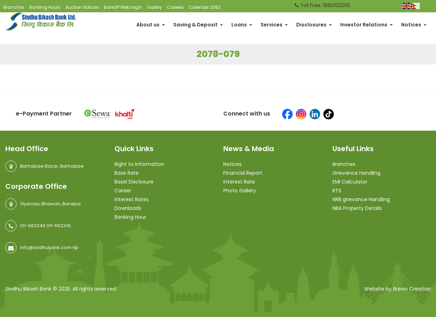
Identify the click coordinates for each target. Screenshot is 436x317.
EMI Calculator (349, 181)
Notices (413, 24)
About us (150, 24)
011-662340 (32, 225)
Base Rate (126, 172)
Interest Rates (131, 199)
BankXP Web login (123, 7)
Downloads (127, 208)
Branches (14, 7)
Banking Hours (45, 7)
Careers (175, 7)
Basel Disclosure (134, 181)
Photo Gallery (239, 190)
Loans (241, 24)
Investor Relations (366, 24)
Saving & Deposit (198, 24)
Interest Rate (239, 181)
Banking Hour (130, 216)
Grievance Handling (356, 172)
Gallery (154, 7)
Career (122, 190)
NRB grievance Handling (361, 199)
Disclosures (314, 24)
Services (274, 24)
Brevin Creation (412, 288)
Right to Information (139, 164)
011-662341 (58, 225)
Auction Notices (82, 7)
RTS (336, 190)
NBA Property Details (357, 208)
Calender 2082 (204, 7)
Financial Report (242, 172)
